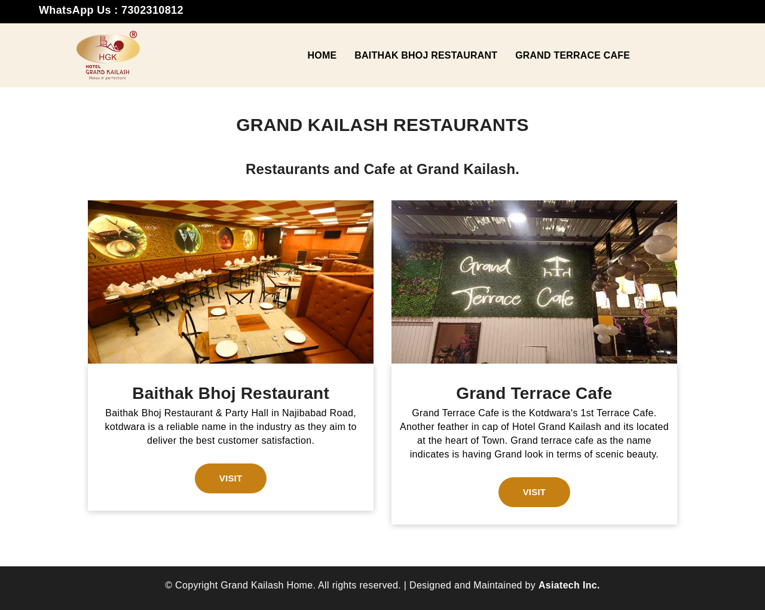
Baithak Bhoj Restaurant (425, 55)
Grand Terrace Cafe (572, 55)
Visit (231, 478)
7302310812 (152, 10)
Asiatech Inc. (569, 585)
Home (321, 55)
